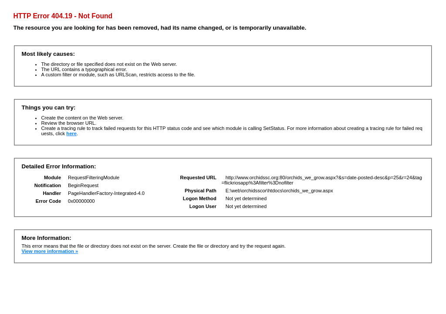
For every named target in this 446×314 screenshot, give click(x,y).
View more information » (49, 251)
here (71, 133)
